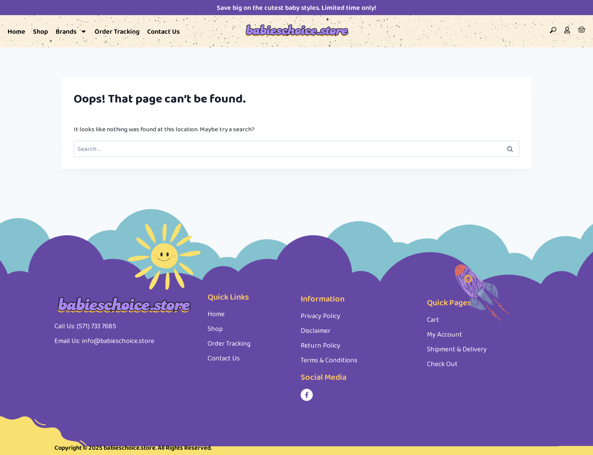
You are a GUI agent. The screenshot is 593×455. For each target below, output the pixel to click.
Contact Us (163, 31)
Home (16, 31)
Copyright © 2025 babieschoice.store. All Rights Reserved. (135, 448)
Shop (40, 31)
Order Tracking (117, 31)
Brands (71, 31)
